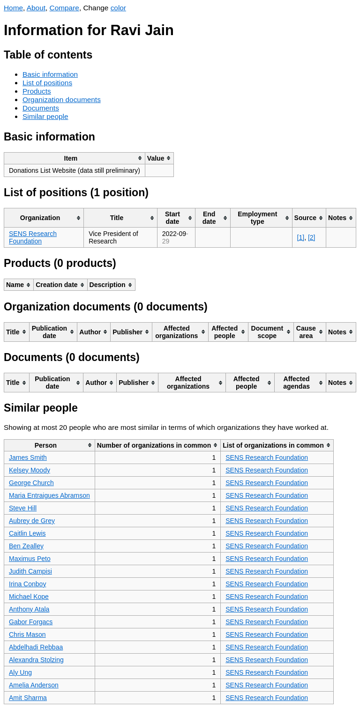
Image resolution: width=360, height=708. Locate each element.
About (36, 8)
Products (36, 91)
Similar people (45, 116)
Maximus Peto (30, 558)
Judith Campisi (30, 571)
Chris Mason (27, 634)
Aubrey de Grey (32, 520)
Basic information (50, 74)
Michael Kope (29, 596)
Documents (40, 108)
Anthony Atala (29, 609)
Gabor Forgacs (30, 622)
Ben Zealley (26, 546)
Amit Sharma (28, 697)
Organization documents (61, 99)
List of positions (47, 83)
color (118, 8)
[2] (311, 237)
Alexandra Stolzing (36, 660)
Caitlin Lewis (27, 533)
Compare (64, 8)
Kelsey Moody (29, 470)
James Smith (28, 457)
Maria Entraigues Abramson (49, 495)
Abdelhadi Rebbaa (36, 647)
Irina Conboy (27, 584)
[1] (301, 237)
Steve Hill (23, 508)
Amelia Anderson (34, 685)
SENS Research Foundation (33, 237)
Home (13, 8)
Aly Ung (20, 672)
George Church (31, 483)
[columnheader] (74, 158)
